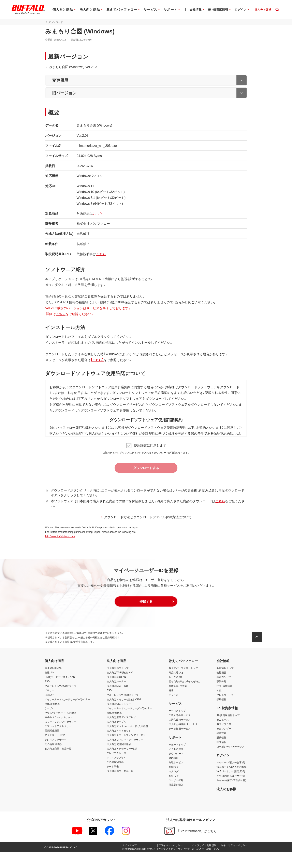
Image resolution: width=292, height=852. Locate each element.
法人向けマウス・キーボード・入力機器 (127, 726)
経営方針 (221, 733)
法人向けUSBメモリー (119, 704)
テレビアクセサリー (56, 739)
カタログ (173, 771)
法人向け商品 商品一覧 (120, 771)
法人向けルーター (116, 681)
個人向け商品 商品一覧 (58, 748)
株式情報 (221, 742)
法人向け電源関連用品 (119, 744)
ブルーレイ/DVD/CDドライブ (60, 686)
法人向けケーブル (116, 721)
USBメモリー (52, 695)
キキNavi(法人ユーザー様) (231, 775)
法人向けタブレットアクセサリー (125, 739)
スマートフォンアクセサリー (60, 721)
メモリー (49, 690)
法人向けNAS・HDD (117, 686)
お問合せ (173, 767)
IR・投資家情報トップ (228, 715)
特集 (171, 690)
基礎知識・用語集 (178, 686)
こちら (97, 213)
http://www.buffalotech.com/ (59, 536)
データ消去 (113, 766)
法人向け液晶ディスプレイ (121, 717)
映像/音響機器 (52, 704)
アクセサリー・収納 (55, 735)
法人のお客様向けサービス (183, 724)
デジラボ (173, 695)
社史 (219, 690)
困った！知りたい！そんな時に (184, 681)
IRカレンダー (224, 728)
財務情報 (221, 737)
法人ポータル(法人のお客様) (232, 767)
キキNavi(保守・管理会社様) (231, 780)
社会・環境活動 (224, 686)
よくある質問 (176, 749)
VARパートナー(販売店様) (231, 771)
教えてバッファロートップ (183, 668)
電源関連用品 (52, 731)
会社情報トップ (225, 668)
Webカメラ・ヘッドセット (59, 717)
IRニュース (223, 719)
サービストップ (177, 710)
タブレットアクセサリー (58, 726)
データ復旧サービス (180, 728)
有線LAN (49, 672)
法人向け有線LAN (116, 677)
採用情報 (221, 699)
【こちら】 (96, 359)
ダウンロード (176, 753)
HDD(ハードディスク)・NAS (60, 677)
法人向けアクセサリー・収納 (122, 748)
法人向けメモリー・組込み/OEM (124, 699)
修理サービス (176, 762)
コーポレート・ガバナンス (231, 746)
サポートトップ (177, 744)
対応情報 (173, 758)
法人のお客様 (226, 788)
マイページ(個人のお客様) (231, 762)
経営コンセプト (225, 677)
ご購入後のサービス (180, 719)
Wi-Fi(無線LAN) (53, 668)
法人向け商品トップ (118, 668)
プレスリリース (225, 695)
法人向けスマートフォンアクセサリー (127, 735)
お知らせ (173, 775)
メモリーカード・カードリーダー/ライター (67, 699)
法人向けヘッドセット (119, 731)
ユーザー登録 (176, 780)
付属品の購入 (176, 785)
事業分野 (221, 681)
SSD (47, 681)
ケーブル (49, 708)
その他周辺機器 (53, 744)
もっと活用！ (175, 677)
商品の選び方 (176, 672)
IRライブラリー (225, 724)
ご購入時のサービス (180, 715)
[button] (146, 601)
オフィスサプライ (116, 757)
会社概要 (221, 672)
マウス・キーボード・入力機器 (60, 712)
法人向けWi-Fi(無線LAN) (120, 672)
